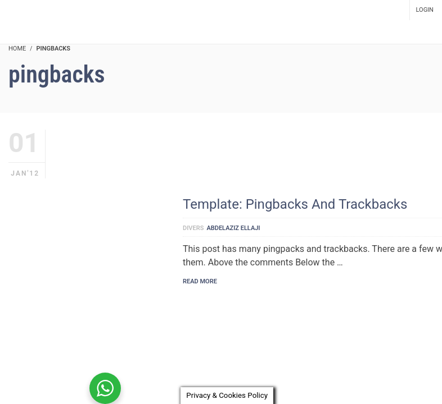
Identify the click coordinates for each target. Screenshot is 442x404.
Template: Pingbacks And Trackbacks (295, 204)
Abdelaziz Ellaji (233, 228)
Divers (193, 228)
